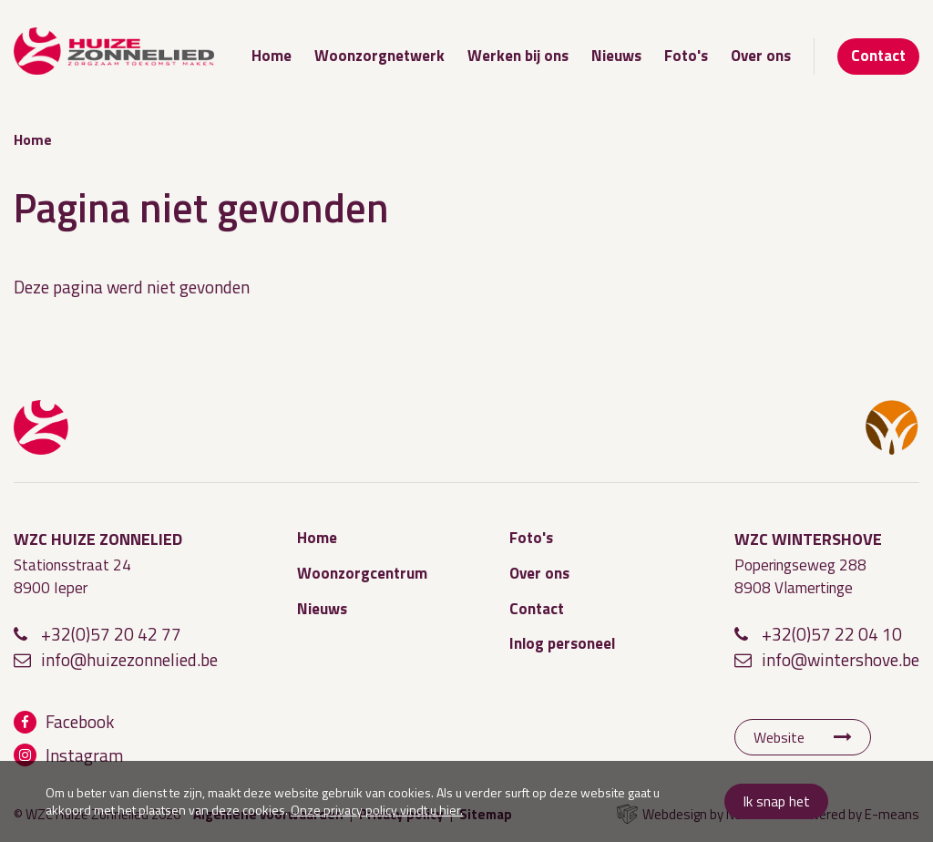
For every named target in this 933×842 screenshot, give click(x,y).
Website (779, 737)
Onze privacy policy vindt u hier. (377, 809)
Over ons (761, 55)
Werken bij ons (518, 55)
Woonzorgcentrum (362, 573)
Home (271, 55)
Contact (878, 55)
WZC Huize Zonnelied (41, 427)
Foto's (686, 55)
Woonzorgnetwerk (379, 55)
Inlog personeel (562, 643)
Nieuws (616, 55)
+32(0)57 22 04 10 (832, 634)
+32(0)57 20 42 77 (111, 634)
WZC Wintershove (892, 427)
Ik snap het (776, 801)
